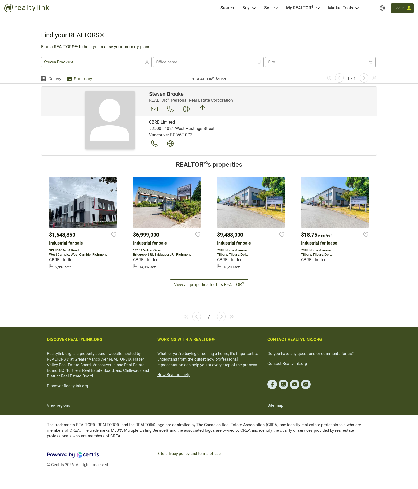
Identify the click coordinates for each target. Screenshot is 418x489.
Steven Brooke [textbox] (59, 62)
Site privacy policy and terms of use (189, 453)
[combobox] (96, 62)
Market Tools (340, 7)
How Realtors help (173, 374)
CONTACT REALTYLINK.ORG (294, 339)
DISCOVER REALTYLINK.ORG (74, 339)
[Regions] (382, 8)
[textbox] (170, 62)
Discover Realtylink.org (67, 386)
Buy (246, 7)
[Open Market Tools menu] (357, 8)
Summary (83, 78)
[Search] (227, 8)
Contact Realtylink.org (287, 363)
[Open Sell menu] (276, 8)
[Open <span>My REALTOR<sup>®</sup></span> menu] (318, 8)
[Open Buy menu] (254, 8)
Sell (267, 7)
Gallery (54, 78)
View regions (58, 405)
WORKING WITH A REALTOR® (186, 339)
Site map (275, 405)
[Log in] (402, 8)
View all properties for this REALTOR (209, 284)
